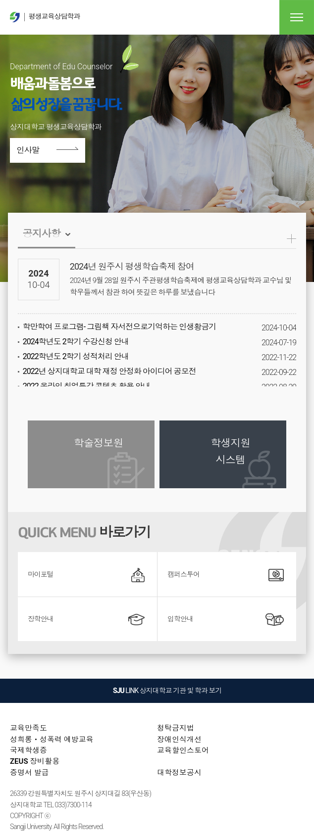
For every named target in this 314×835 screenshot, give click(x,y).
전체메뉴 (296, 17)
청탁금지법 (175, 728)
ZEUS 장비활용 (34, 761)
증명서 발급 (29, 772)
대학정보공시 (179, 772)
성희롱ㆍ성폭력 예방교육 (52, 739)
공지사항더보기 (291, 238)
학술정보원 (98, 443)
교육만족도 (28, 728)
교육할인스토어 (183, 750)
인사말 (33, 150)
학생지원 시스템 (230, 451)
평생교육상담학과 (45, 17)
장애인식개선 (179, 739)
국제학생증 (28, 750)
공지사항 (41, 233)
